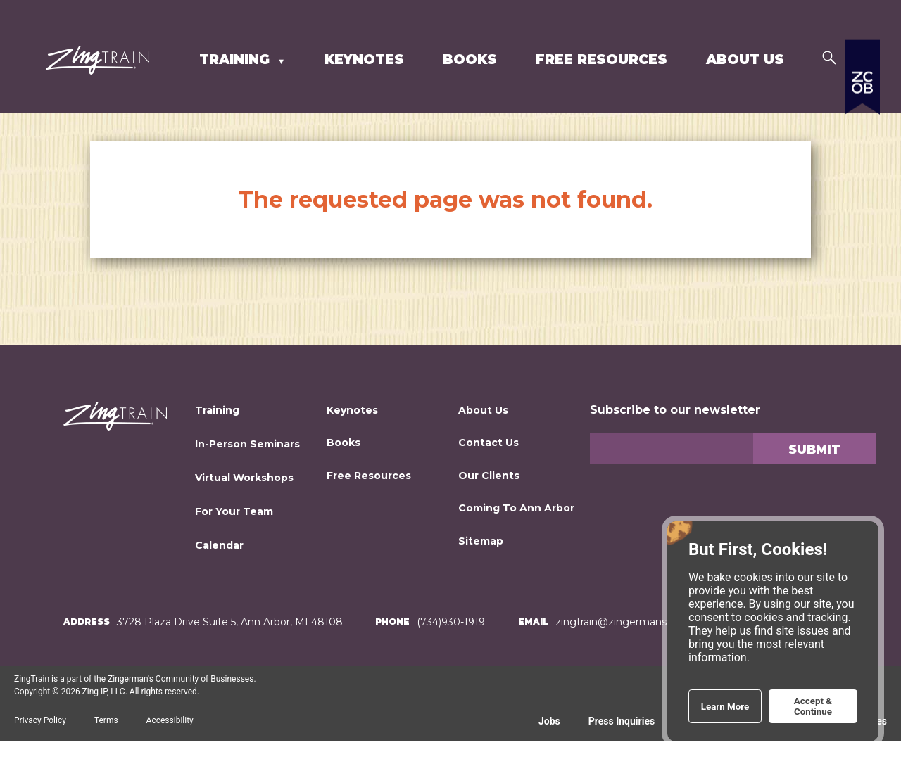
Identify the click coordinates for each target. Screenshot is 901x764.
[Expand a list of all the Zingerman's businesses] (862, 151)
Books (470, 59)
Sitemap (480, 541)
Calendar (219, 545)
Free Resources (601, 59)
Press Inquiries (621, 721)
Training (236, 59)
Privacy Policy (40, 720)
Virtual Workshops (244, 477)
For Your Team (234, 511)
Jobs (549, 721)
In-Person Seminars (247, 444)
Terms (106, 720)
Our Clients (488, 475)
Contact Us (488, 442)
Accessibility (170, 720)
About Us (745, 59)
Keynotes (364, 59)
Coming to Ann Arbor (516, 508)
